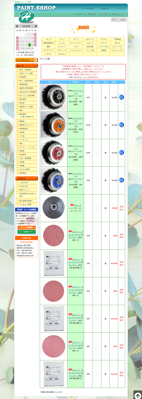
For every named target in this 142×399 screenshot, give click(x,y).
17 (32, 41)
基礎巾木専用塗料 (26, 88)
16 (29, 41)
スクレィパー (62, 50)
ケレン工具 (90, 50)
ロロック (77, 205)
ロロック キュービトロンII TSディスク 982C (75, 234)
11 (35, 38)
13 (20, 41)
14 (23, 41)
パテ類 (21, 136)
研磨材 (103, 50)
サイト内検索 (119, 20)
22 (26, 45)
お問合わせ (105, 9)
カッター (62, 43)
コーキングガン (104, 47)
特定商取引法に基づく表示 (27, 195)
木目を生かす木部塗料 (27, 92)
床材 (21, 110)
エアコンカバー (76, 50)
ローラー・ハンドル (27, 147)
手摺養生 (117, 39)
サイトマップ (120, 9)
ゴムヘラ (90, 43)
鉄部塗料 (22, 99)
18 (35, 41)
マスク (76, 47)
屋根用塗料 (23, 84)
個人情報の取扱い (26, 201)
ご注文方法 (92, 14)
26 (17, 48)
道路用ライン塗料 (26, 107)
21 (23, 45)
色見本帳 (90, 47)
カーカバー (62, 47)
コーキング (23, 140)
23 (29, 45)
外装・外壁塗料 (25, 70)
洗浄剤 (21, 132)
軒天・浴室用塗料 (26, 81)
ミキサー (48, 54)
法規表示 (103, 14)
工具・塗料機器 (25, 158)
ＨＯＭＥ (80, 14)
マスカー (103, 39)
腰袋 (48, 47)
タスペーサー (117, 47)
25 (35, 45)
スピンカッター (118, 50)
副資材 (21, 151)
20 (20, 45)
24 (32, 45)
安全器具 (22, 155)
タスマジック (48, 50)
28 (23, 48)
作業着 (21, 162)
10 (32, 38)
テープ (76, 39)
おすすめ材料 (24, 169)
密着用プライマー (26, 125)
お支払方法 (23, 186)
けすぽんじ (62, 54)
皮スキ (117, 43)
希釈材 (21, 121)
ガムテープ (90, 39)
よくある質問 (116, 14)
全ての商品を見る (23, 60)
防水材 (21, 103)
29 (26, 48)
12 (17, 41)
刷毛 (21, 143)
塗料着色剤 (23, 129)
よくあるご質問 (25, 204)
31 (32, 48)
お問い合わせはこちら (78, 77)
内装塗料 (22, 77)
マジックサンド (76, 43)
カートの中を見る (88, 9)
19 (17, 45)
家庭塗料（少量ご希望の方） (27, 115)
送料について (24, 190)
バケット (48, 39)
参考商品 (22, 173)
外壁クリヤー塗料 (26, 73)
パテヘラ (103, 43)
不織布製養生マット (49, 44)
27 (20, 48)
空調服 (21, 166)
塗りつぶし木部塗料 (27, 96)
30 (29, 48)
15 (26, 41)
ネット (62, 39)
